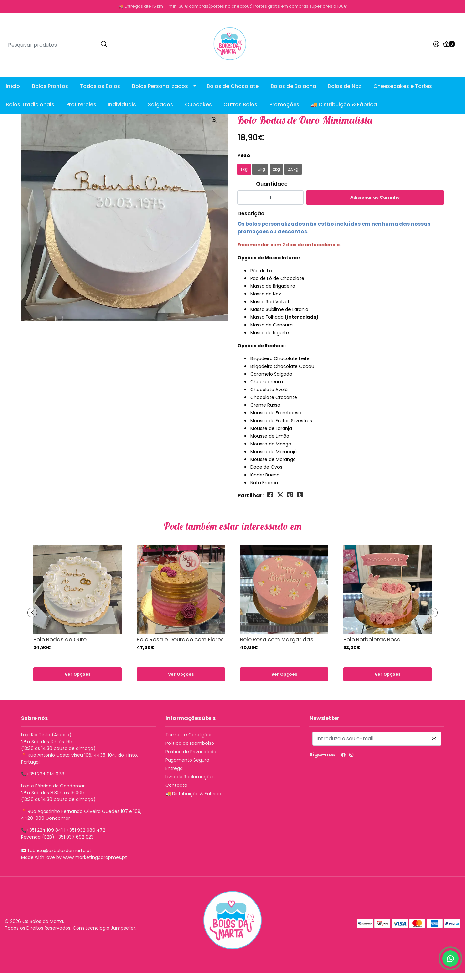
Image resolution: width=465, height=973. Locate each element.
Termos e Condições (188, 735)
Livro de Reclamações (190, 777)
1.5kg (260, 169)
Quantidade (272, 183)
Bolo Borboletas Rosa (372, 639)
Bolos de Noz (344, 86)
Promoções (284, 104)
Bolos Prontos (50, 86)
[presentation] (32, 612)
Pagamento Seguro (187, 760)
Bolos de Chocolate (233, 86)
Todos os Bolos (100, 86)
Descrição (250, 213)
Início (13, 86)
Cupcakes (198, 104)
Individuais (122, 104)
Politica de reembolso (189, 743)
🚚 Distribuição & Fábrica (344, 104)
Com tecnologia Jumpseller (104, 928)
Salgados (160, 104)
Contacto (176, 785)
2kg (276, 169)
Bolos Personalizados (160, 86)
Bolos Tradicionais (30, 104)
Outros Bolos (240, 104)
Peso (243, 155)
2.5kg (293, 169)
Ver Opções (78, 674)
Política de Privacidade (190, 751)
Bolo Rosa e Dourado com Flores (180, 639)
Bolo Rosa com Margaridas (276, 639)
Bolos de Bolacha (293, 86)
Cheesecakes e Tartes (402, 86)
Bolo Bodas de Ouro (60, 639)
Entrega (174, 768)
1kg (244, 169)
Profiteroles (81, 104)
